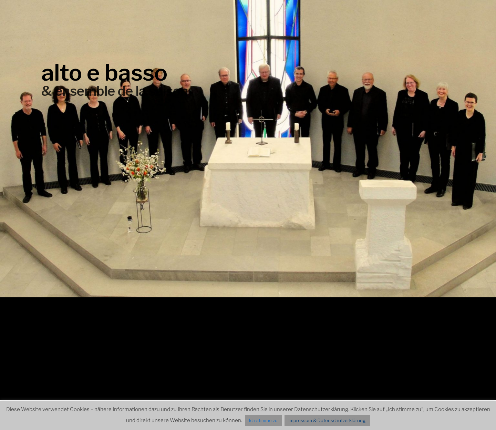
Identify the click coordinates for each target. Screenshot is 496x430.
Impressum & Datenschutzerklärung (327, 420)
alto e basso (104, 72)
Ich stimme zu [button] (263, 420)
